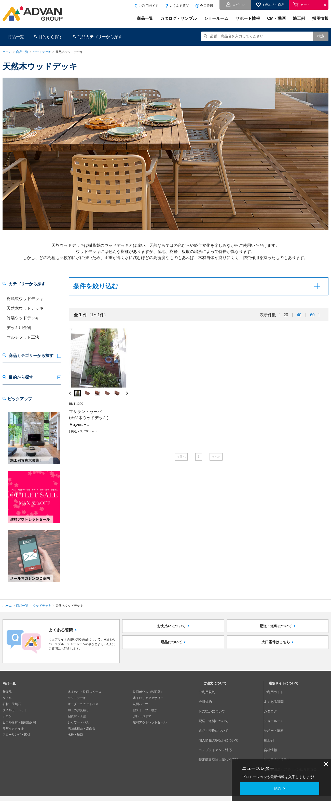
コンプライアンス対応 (218, 728)
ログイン (238, 5)
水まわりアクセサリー (148, 698)
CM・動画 (276, 18)
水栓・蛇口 (75, 734)
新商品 (7, 692)
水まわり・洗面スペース (84, 692)
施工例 (299, 18)
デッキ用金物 (19, 327)
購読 (277, 788)
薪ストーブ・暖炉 (145, 710)
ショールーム (216, 18)
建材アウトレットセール (150, 722)
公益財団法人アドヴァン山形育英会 (293, 740)
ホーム (7, 52)
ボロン (7, 716)
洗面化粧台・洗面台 (81, 728)
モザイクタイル (13, 728)
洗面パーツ (140, 704)
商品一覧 (145, 18)
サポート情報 (248, 18)
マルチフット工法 (23, 337)
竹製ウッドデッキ (23, 318)
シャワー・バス (78, 722)
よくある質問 (179, 6)
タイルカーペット (15, 710)
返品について (171, 653)
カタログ (275, 704)
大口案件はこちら (275, 653)
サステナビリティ (281, 734)
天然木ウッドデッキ (25, 308)
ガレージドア (142, 716)
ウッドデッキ (42, 52)
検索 (320, 36)
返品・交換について (217, 716)
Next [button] (127, 396)
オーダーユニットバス (83, 704)
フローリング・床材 (16, 734)
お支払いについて (171, 629)
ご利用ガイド (149, 6)
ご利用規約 (211, 692)
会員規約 (209, 698)
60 (312, 318)
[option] (98, 385)
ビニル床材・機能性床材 (19, 722)
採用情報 (320, 18)
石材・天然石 (12, 704)
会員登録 (206, 6)
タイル (7, 698)
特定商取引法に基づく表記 (221, 734)
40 (299, 318)
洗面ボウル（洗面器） (148, 692)
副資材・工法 (77, 716)
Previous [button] (70, 396)
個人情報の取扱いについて (221, 722)
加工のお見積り (78, 710)
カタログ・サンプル (178, 18)
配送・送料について (275, 629)
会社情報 (275, 728)
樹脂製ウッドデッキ (25, 298)
